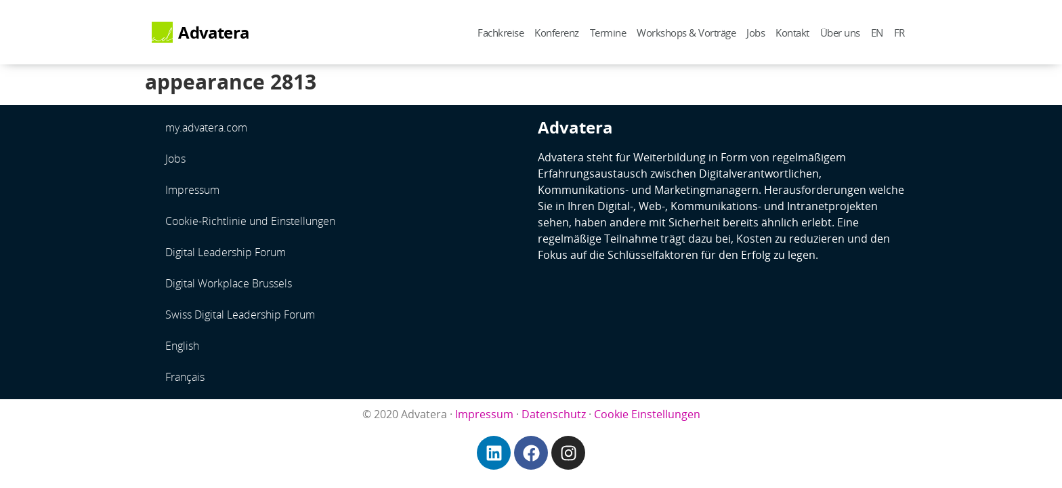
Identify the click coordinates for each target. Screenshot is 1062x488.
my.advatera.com (206, 127)
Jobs (755, 32)
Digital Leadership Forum (225, 252)
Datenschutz (554, 414)
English (182, 345)
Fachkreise (500, 32)
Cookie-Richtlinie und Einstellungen (250, 221)
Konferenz (556, 32)
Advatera (213, 32)
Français (185, 376)
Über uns (840, 32)
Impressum (192, 189)
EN (877, 32)
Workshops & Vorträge (686, 32)
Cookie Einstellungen (647, 414)
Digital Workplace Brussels (228, 283)
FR (899, 32)
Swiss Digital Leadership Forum (240, 314)
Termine (608, 32)
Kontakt (792, 32)
